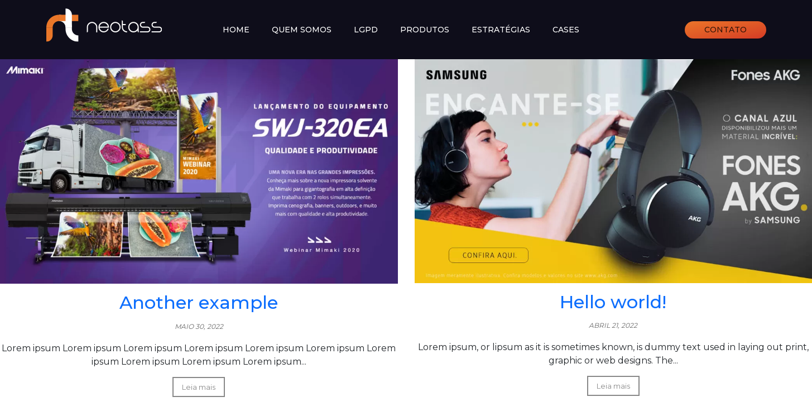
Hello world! (613, 302)
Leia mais (198, 387)
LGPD (366, 30)
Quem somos (301, 30)
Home (236, 30)
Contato (725, 30)
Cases (565, 30)
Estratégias (501, 30)
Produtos (424, 30)
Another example (198, 302)
